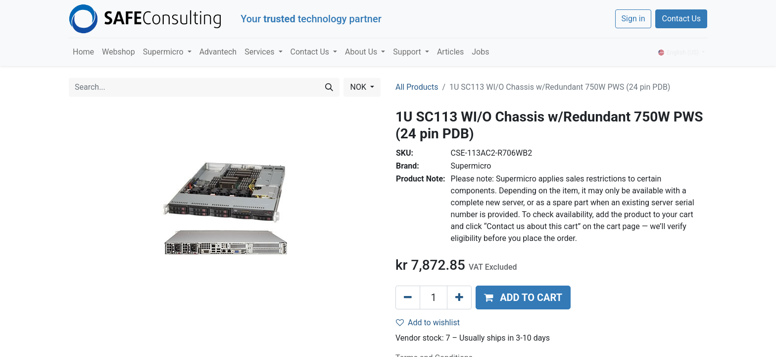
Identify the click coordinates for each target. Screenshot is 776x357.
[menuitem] (83, 52)
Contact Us (681, 18)
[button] (523, 297)
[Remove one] (407, 297)
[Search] (329, 87)
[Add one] (459, 297)
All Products (416, 87)
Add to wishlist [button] (428, 322)
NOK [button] (359, 87)
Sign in (633, 18)
